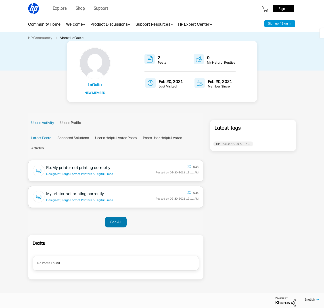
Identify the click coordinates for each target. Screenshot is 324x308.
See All (115, 222)
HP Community (40, 38)
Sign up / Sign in (279, 23)
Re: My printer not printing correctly (78, 167)
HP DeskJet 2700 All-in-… (233, 144)
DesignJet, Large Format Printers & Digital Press (79, 174)
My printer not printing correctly (75, 193)
